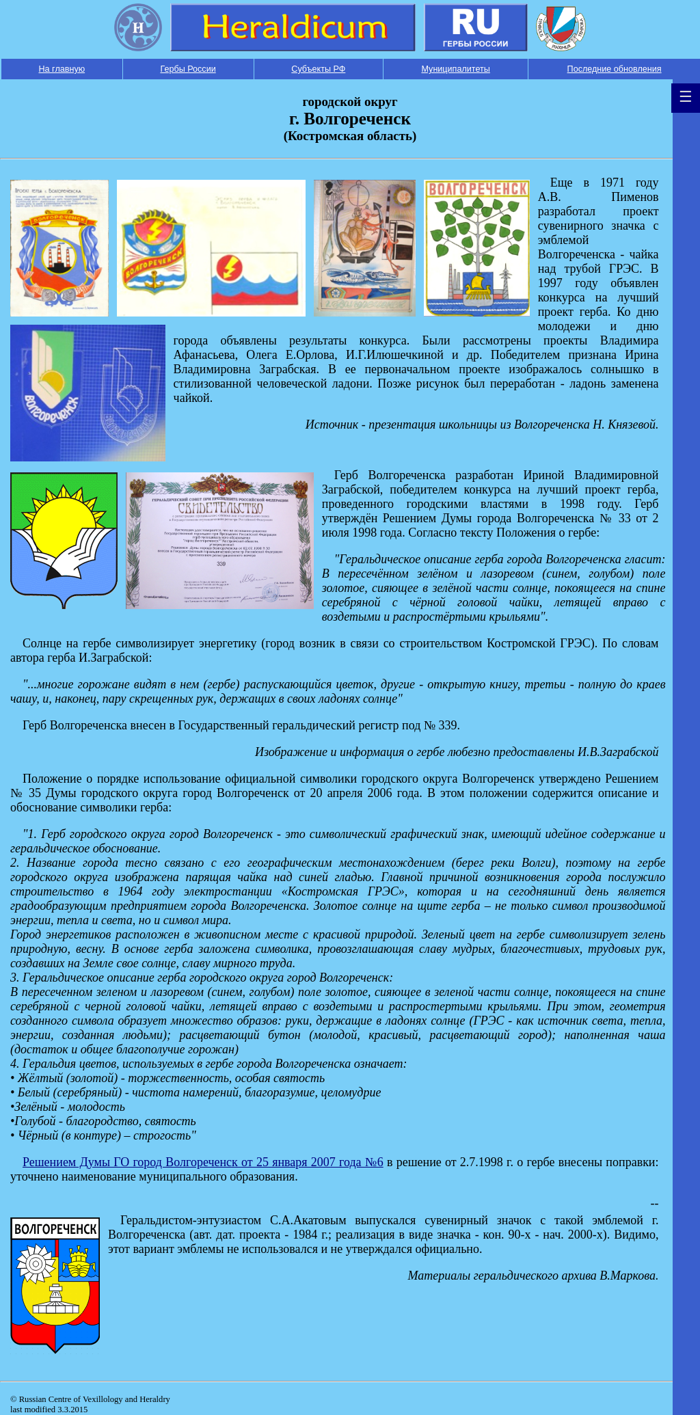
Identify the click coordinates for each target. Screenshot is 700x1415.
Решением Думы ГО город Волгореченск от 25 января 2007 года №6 (203, 1162)
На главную (61, 69)
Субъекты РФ (318, 69)
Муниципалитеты (455, 69)
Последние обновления (614, 69)
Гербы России (187, 69)
